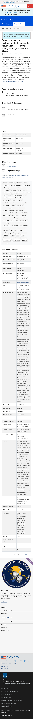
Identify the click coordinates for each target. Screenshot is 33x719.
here (26, 553)
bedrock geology (7, 185)
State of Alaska (15, 28)
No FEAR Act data (6, 697)
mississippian (6, 225)
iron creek (5, 213)
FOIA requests (5, 694)
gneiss (20, 200)
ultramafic (24, 240)
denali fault (6, 190)
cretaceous (22, 187)
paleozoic (21, 230)
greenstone (14, 208)
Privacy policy (5, 706)
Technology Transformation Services (15, 684)
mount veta (24, 225)
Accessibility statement (8, 691)
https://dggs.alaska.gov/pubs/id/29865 (12, 81)
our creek (13, 230)
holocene (22, 208)
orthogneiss (6, 230)
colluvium (5, 187)
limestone (23, 215)
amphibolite (12, 182)
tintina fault (16, 240)
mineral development (21, 220)
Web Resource (11, 114)
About (3, 661)
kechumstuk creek (15, 213)
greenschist (6, 208)
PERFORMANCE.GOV (7, 663)
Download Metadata (11, 166)
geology (14, 200)
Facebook (4, 627)
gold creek (17, 202)
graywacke (20, 205)
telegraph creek (7, 240)
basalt (19, 182)
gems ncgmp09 (12, 197)
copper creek (13, 187)
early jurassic (6, 192)
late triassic (15, 215)
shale (17, 235)
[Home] (10, 6)
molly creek (15, 225)
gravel (13, 205)
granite (24, 202)
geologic (20, 197)
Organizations (19, 24)
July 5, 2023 (18, 54)
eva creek (20, 192)
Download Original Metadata (13, 171)
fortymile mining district (19, 195)
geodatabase (10, 107)
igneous (12, 210)
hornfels (5, 210)
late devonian (6, 215)
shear (22, 235)
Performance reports (8, 703)
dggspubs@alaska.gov (7, 617)
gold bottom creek (8, 202)
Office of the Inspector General (11, 700)
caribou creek (17, 185)
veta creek (5, 243)
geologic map (6, 200)
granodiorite (6, 205)
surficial (24, 238)
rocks (24, 233)
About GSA (4, 688)
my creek (12, 228)
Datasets (9, 24)
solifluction (17, 238)
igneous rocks (19, 210)
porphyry (5, 233)
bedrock (25, 182)
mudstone (5, 228)
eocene (14, 192)
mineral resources (20, 223)
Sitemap (27, 661)
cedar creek (26, 185)
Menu (30, 6)
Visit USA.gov (5, 715)
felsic (9, 195)
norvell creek (21, 228)
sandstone (5, 235)
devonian (13, 190)
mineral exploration (8, 223)
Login (15, 663)
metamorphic (12, 218)
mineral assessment (8, 220)
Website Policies (20, 661)
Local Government (7, 610)
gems (4, 197)
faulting (28, 192)
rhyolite (19, 233)
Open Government (10, 661)
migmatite (21, 218)
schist (12, 235)
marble (5, 218)
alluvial (5, 182)
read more (4, 602)
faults (4, 195)
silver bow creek (7, 238)
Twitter (3, 624)
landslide (24, 213)
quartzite (12, 233)
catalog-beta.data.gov (12, 12)
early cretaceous (22, 190)
